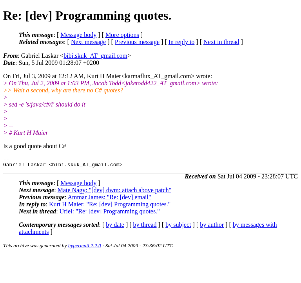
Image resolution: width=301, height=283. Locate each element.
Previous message (137, 42)
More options (122, 34)
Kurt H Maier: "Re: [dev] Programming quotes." (109, 206)
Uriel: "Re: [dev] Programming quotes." (110, 213)
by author (212, 227)
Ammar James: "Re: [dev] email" (109, 199)
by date (115, 227)
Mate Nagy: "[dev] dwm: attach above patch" (114, 192)
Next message (88, 42)
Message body (78, 34)
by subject (178, 227)
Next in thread (221, 42)
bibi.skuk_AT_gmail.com (95, 55)
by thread (145, 227)
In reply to (182, 42)
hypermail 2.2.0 (84, 248)
